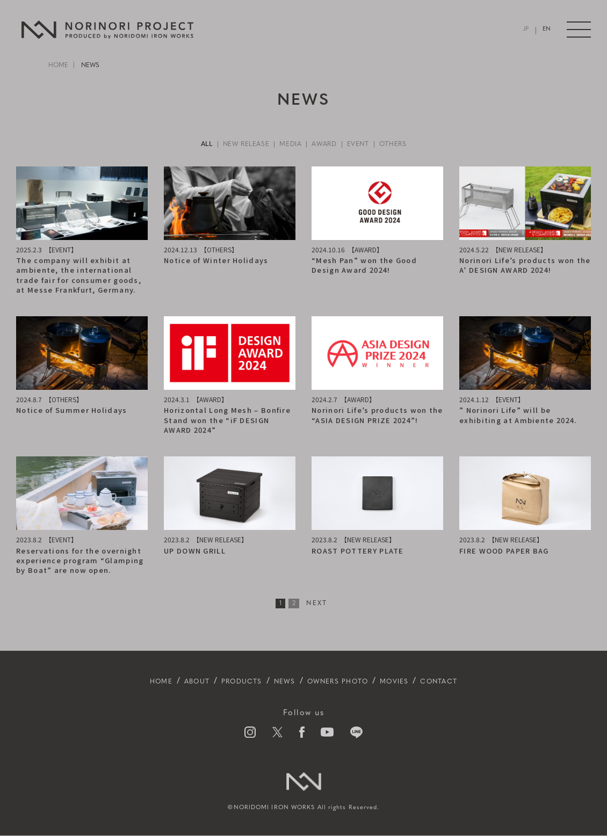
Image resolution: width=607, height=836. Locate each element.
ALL (192, 144)
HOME (58, 65)
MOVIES (416, 682)
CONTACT (470, 682)
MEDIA (289, 144)
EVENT (366, 144)
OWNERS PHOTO (344, 682)
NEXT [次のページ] (317, 604)
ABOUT (170, 682)
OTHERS (406, 144)
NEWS (278, 682)
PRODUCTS (226, 682)
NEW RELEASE (237, 144)
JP (526, 29)
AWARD (328, 144)
